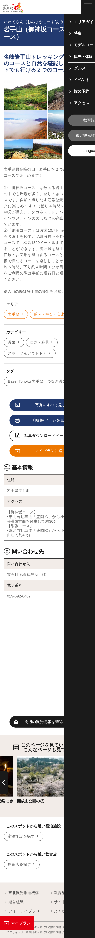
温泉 (14, 342)
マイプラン (17, 923)
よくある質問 (63, 911)
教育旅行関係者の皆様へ (70, 893)
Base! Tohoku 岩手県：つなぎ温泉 (39, 381)
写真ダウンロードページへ (43, 435)
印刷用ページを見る (41, 420)
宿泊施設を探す (23, 836)
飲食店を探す (22, 864)
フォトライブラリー (24, 911)
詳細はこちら (28, 758)
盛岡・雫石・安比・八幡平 (59, 314)
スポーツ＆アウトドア (29, 353)
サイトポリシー (65, 902)
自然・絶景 (42, 342)
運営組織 (14, 902)
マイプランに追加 (40, 451)
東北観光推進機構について (25, 893)
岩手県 (16, 314)
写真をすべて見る (40, 405)
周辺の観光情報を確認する (48, 722)
